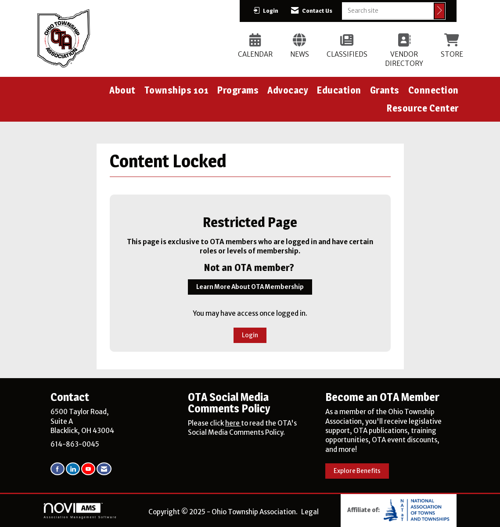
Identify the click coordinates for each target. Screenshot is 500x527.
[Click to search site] (439, 11)
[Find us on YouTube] (88, 468)
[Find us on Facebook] (57, 468)
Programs (238, 90)
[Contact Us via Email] (104, 468)
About (122, 90)
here (233, 423)
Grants (384, 90)
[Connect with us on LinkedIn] (73, 468)
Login (250, 335)
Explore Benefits (357, 471)
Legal (310, 512)
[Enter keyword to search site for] (388, 10)
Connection (433, 90)
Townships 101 (176, 90)
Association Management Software (80, 511)
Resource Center (423, 108)
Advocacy (287, 90)
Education (339, 90)
